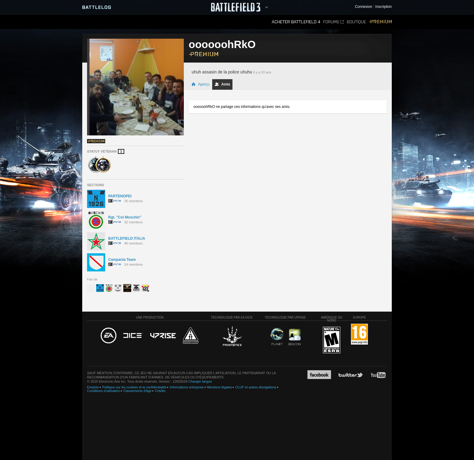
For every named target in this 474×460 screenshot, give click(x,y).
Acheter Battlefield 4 (296, 21)
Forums (333, 21)
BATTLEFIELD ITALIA (126, 238)
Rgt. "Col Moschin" (124, 217)
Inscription (383, 7)
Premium (380, 22)
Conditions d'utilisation (103, 391)
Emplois (93, 387)
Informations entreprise (187, 387)
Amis (222, 84)
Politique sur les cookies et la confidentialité (134, 387)
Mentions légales (219, 387)
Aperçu (200, 84)
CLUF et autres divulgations (255, 387)
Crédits (160, 391)
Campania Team (122, 260)
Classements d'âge (137, 391)
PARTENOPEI (119, 196)
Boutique (356, 21)
